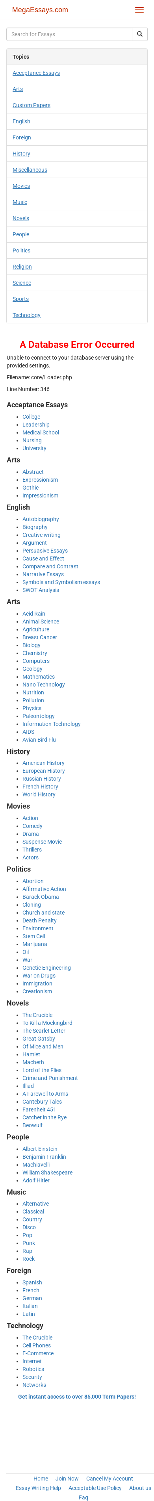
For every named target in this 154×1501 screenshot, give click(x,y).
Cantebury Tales (42, 1101)
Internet (32, 1361)
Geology (32, 669)
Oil (25, 952)
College (31, 417)
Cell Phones (36, 1345)
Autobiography (40, 519)
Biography (35, 527)
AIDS (28, 732)
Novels (21, 218)
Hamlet (31, 1054)
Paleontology (38, 716)
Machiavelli (36, 1164)
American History (43, 763)
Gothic (30, 487)
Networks (34, 1385)
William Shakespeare (47, 1172)
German (32, 1298)
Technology (27, 315)
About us (140, 1488)
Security (32, 1377)
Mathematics (38, 677)
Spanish (32, 1282)
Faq (83, 1497)
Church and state (43, 912)
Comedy (32, 826)
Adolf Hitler (36, 1180)
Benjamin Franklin (44, 1157)
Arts (18, 89)
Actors (30, 857)
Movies (21, 186)
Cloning (31, 905)
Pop (27, 1235)
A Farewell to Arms (45, 1094)
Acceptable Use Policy (95, 1488)
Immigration (37, 983)
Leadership (36, 424)
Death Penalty (39, 920)
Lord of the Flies (41, 1070)
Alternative (35, 1203)
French (30, 1290)
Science (22, 283)
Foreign (22, 137)
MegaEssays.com (40, 10)
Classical (33, 1211)
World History (39, 794)
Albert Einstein (40, 1149)
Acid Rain (33, 613)
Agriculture (35, 629)
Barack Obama (40, 897)
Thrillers (32, 849)
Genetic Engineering (46, 968)
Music (20, 202)
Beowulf (32, 1125)
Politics (21, 250)
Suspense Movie (42, 842)
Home (40, 1478)
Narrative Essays (43, 574)
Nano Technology (43, 684)
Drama (30, 834)
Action (30, 818)
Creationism (37, 991)
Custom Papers (31, 105)
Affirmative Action (44, 889)
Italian (30, 1306)
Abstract (33, 472)
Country (32, 1219)
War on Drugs (39, 975)
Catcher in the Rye (44, 1117)
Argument (34, 543)
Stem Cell (33, 936)
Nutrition (33, 692)
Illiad (28, 1086)
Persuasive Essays (45, 550)
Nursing (32, 440)
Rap (27, 1251)
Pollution (33, 700)
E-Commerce (38, 1353)
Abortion (33, 881)
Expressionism (40, 480)
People (21, 234)
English (21, 121)
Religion (22, 266)
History (21, 153)
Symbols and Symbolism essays (61, 582)
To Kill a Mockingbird (47, 1023)
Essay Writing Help (38, 1488)
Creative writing (41, 535)
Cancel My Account (109, 1478)
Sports (21, 299)
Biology (31, 645)
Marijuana (34, 944)
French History (40, 786)
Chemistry (34, 653)
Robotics (33, 1369)
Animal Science (40, 621)
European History (43, 771)
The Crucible (37, 1015)
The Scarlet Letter (43, 1031)
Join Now (67, 1478)
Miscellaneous (30, 170)
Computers (36, 661)
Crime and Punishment (50, 1078)
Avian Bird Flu (39, 740)
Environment (38, 928)
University (34, 448)
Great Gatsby (38, 1038)
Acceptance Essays (36, 73)
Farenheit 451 (39, 1109)
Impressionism (40, 495)
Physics (31, 708)
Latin (28, 1314)
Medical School (40, 432)
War (27, 960)
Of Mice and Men (42, 1046)
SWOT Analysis (40, 590)
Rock (28, 1259)
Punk (28, 1243)
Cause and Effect (43, 558)
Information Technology (51, 724)
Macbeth (33, 1062)
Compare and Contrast (50, 566)
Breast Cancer (39, 637)
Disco (29, 1227)
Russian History (41, 779)
